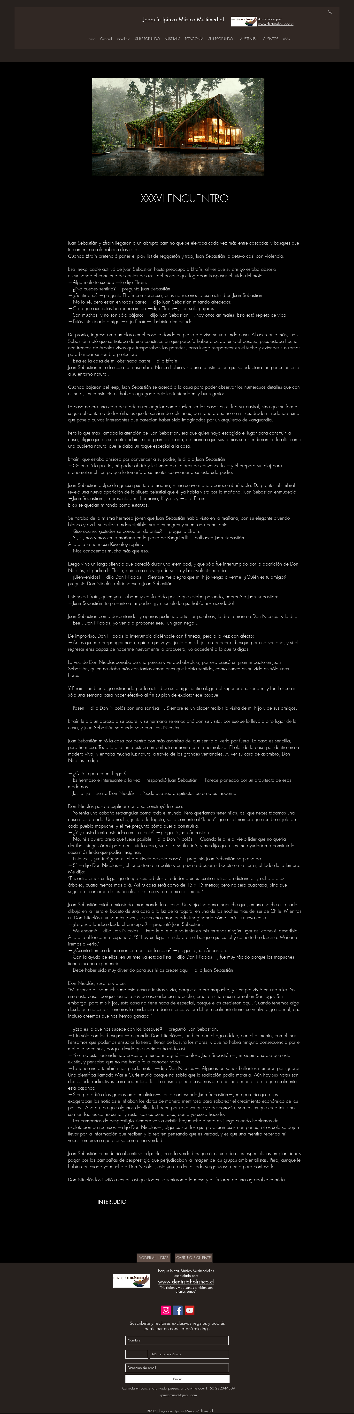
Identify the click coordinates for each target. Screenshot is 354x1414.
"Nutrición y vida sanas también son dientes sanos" (186, 1289)
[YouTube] (189, 1310)
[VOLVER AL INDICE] (154, 1258)
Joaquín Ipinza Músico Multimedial (183, 19)
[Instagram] (166, 1310)
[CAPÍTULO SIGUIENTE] (194, 1258)
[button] (330, 12)
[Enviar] (177, 1379)
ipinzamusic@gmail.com (178, 1395)
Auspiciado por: (270, 19)
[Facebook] (178, 1310)
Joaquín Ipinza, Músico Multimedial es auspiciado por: (186, 1273)
